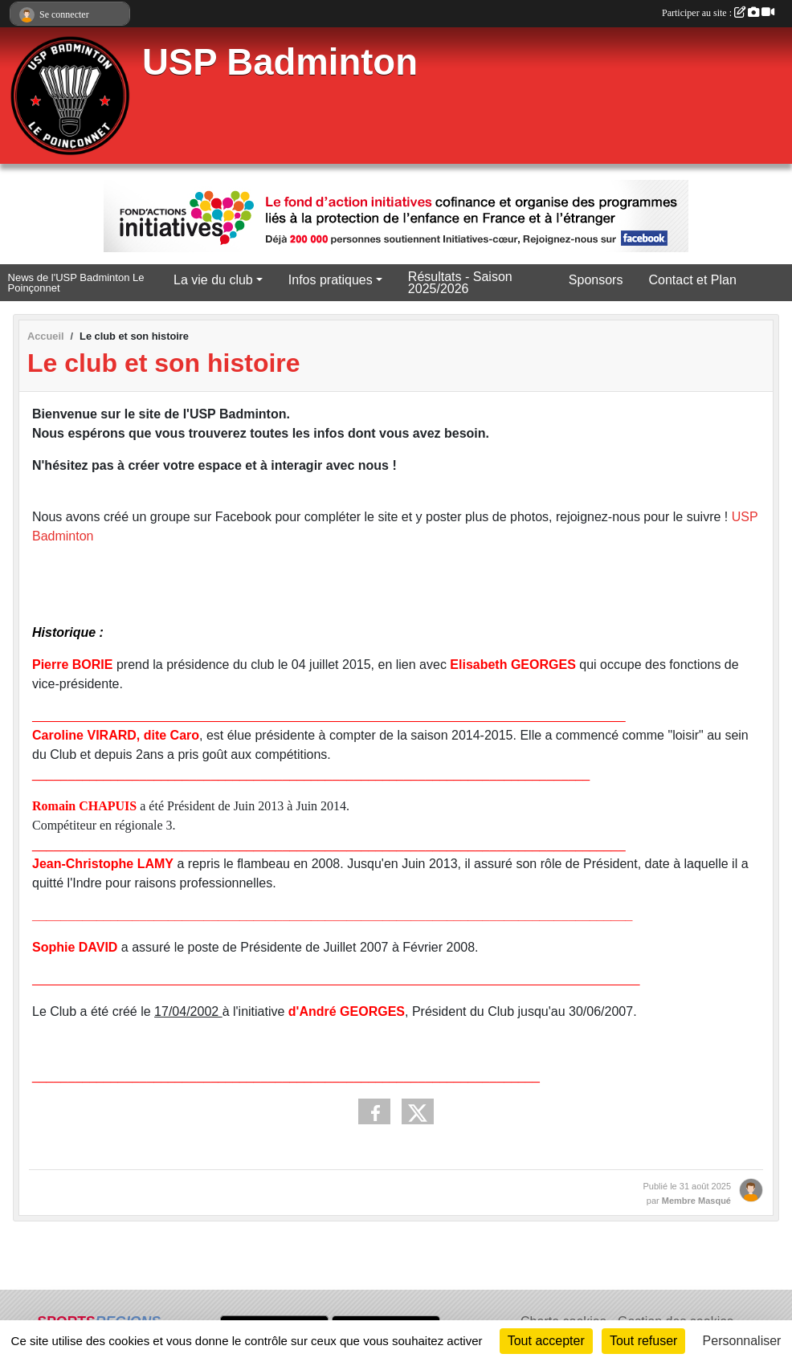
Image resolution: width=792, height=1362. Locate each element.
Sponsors (596, 280)
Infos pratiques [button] (330, 280)
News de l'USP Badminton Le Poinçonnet (76, 283)
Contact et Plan (692, 280)
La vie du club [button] (213, 280)
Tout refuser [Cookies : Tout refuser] (643, 1341)
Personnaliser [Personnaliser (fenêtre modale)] (742, 1341)
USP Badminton (280, 62)
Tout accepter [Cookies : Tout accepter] (546, 1341)
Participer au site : (718, 12)
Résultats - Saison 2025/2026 (460, 283)
